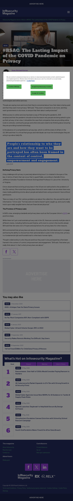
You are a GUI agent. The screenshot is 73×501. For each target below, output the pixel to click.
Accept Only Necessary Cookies (42, 86)
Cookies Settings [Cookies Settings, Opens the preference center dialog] (13, 86)
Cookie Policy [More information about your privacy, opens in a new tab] (31, 80)
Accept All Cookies (38, 93)
